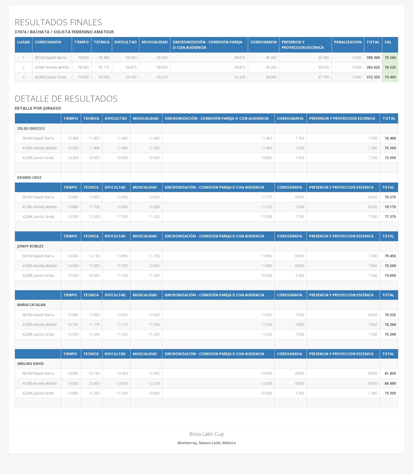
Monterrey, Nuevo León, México (207, 442)
